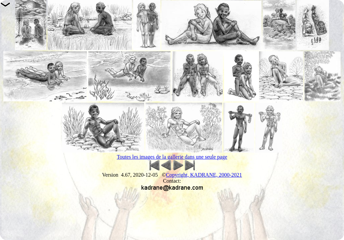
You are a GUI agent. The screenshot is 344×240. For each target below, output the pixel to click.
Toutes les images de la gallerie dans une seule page (172, 157)
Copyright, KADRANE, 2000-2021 (204, 175)
